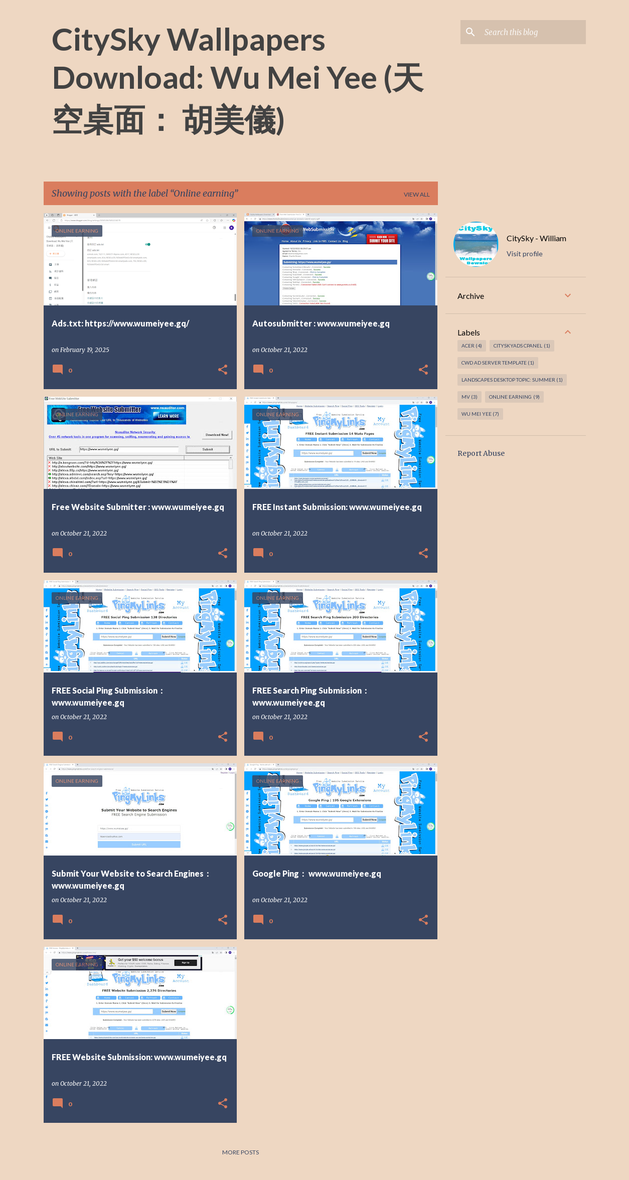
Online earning (514, 397)
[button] (223, 370)
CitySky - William (536, 238)
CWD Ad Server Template (498, 363)
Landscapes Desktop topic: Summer (512, 380)
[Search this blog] (533, 32)
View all (417, 194)
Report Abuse (481, 453)
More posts (240, 1152)
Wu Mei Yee (480, 414)
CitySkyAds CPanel (522, 346)
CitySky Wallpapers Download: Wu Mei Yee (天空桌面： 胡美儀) (237, 78)
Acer (472, 346)
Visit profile (525, 253)
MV (469, 397)
